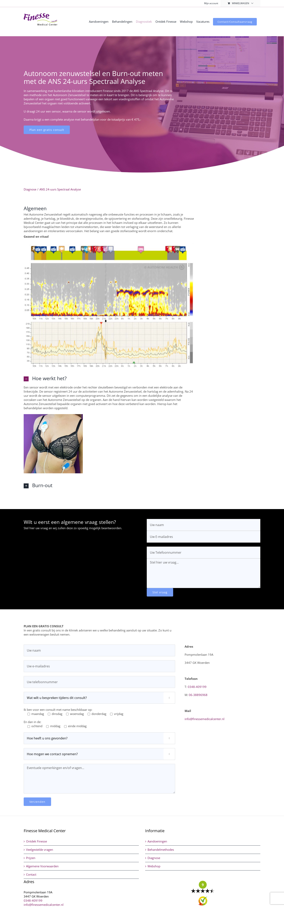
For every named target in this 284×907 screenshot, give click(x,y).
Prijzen (30, 858)
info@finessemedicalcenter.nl (204, 719)
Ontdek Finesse (36, 841)
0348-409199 (197, 687)
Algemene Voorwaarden (42, 866)
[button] (109, 378)
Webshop (154, 866)
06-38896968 (198, 695)
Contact (31, 874)
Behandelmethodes (161, 850)
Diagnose (154, 858)
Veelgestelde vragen (39, 850)
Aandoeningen (157, 841)
